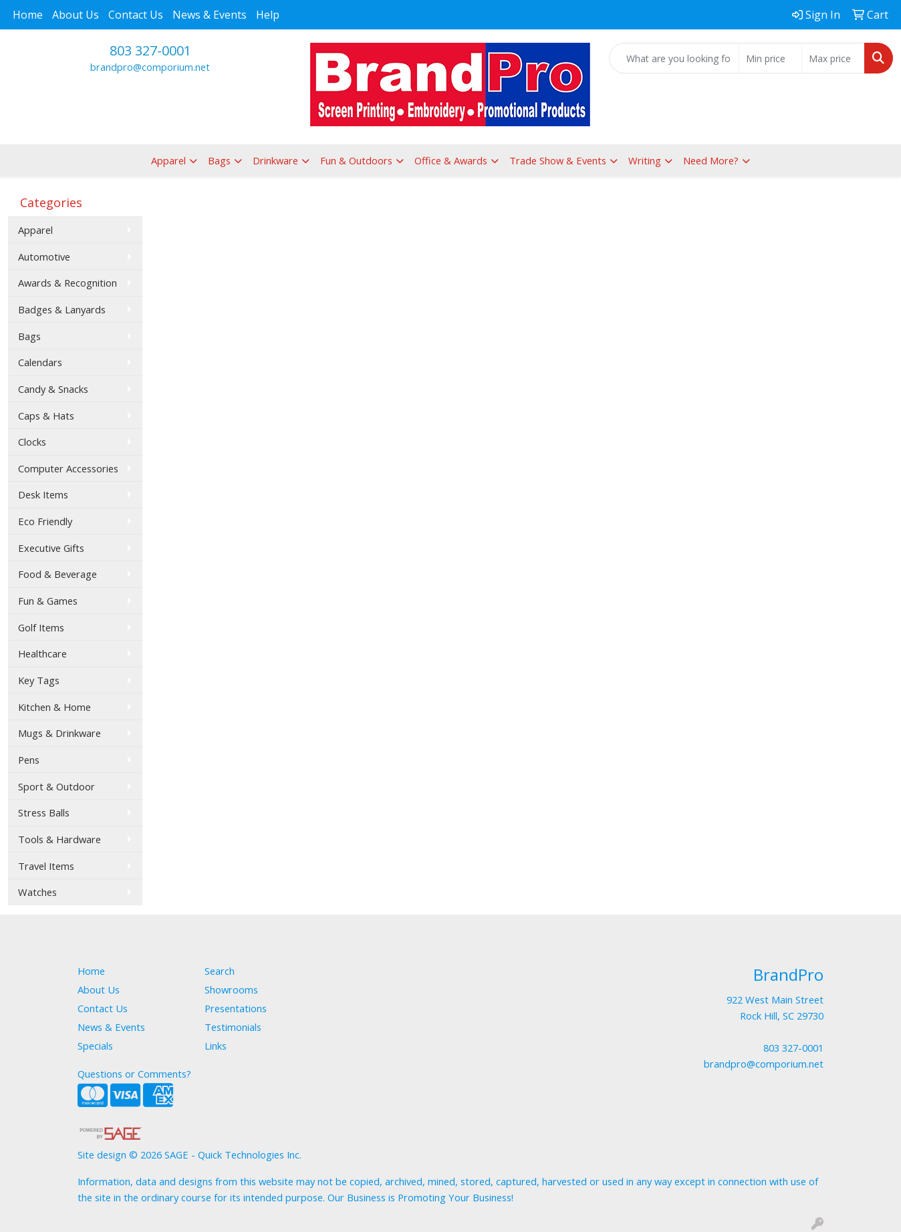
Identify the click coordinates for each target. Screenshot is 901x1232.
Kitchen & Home (54, 707)
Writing (644, 160)
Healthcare (42, 653)
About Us (75, 14)
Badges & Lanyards (62, 309)
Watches (37, 892)
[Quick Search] (674, 58)
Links (216, 1045)
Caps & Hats (46, 415)
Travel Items (46, 866)
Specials (95, 1045)
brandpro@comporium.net (150, 66)
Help (267, 14)
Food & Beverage (57, 574)
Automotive (44, 256)
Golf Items (41, 627)
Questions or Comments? (134, 1073)
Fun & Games (48, 600)
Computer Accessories (68, 468)
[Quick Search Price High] (833, 58)
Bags (219, 160)
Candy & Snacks (53, 389)
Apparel (168, 160)
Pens (28, 759)
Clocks (32, 441)
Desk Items (43, 494)
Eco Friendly (45, 521)
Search (220, 970)
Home (28, 14)
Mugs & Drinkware (59, 733)
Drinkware (275, 160)
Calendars (40, 362)
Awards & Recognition (67, 282)
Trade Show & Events (557, 160)
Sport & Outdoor (56, 786)
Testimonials (233, 1027)
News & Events (209, 14)
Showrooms (231, 989)
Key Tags (38, 680)
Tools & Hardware (59, 839)
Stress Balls (44, 812)
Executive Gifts (51, 548)
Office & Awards (450, 160)
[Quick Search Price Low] (770, 58)
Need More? (711, 160)
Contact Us (135, 14)
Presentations (236, 1008)
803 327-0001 (150, 50)
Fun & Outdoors (356, 160)
